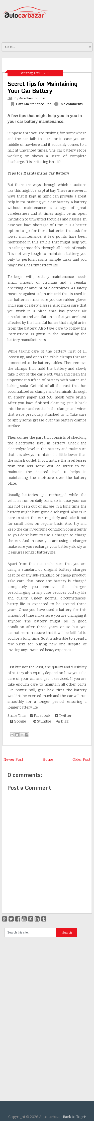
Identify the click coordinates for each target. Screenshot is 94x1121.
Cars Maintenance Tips (33, 104)
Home (48, 759)
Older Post (81, 759)
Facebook (40, 716)
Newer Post (13, 759)
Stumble (42, 721)
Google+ (19, 721)
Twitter (63, 716)
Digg (62, 721)
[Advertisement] (48, 30)
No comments (72, 104)
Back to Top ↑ (74, 1117)
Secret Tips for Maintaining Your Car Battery (42, 87)
